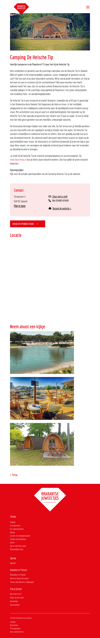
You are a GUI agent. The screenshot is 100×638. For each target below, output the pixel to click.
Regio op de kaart (17, 597)
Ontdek (12, 522)
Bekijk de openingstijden (23, 223)
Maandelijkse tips (16, 549)
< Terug (13, 474)
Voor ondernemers (17, 628)
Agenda (13, 562)
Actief (12, 542)
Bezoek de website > (61, 208)
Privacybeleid (16, 624)
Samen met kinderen (18, 539)
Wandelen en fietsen (18, 574)
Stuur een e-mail (58, 196)
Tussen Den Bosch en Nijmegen (22, 581)
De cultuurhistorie (17, 528)
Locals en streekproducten (20, 535)
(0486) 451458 (62, 200)
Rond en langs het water (19, 578)
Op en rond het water (18, 545)
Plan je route (20, 205)
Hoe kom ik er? (16, 593)
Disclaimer (15, 621)
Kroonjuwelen (15, 525)
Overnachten (15, 604)
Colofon (13, 618)
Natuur (12, 532)
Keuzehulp (14, 601)
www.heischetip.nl (18, 159)
